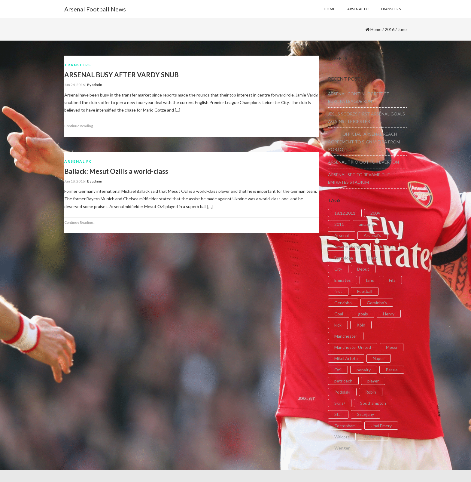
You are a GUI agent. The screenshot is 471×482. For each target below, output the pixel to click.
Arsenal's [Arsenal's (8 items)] (372, 235)
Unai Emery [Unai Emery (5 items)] (381, 425)
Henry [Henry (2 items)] (388, 313)
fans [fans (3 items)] (370, 280)
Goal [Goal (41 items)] (338, 313)
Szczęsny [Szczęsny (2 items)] (365, 414)
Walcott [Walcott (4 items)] (341, 436)
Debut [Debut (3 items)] (363, 269)
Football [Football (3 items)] (364, 291)
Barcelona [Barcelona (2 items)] (343, 257)
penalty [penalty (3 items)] (364, 369)
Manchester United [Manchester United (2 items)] (352, 347)
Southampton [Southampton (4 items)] (373, 403)
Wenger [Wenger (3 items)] (342, 447)
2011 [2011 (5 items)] (339, 224)
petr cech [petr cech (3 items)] (343, 380)
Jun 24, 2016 (74, 84)
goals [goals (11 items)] (363, 313)
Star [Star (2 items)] (338, 414)
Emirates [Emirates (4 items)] (342, 280)
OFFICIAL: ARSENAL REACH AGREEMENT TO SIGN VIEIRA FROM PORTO (364, 141)
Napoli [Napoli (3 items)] (378, 358)
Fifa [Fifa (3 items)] (392, 280)
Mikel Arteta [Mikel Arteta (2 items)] (346, 358)
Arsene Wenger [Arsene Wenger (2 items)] (349, 246)
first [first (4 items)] (338, 291)
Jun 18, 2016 (74, 181)
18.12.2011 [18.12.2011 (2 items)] (344, 213)
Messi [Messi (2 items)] (391, 347)
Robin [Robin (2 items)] (370, 392)
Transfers (77, 65)
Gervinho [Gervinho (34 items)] (343, 302)
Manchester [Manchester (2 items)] (345, 336)
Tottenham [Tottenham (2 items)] (345, 425)
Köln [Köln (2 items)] (361, 324)
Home (375, 29)
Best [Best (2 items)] (372, 257)
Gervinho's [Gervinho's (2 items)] (377, 302)
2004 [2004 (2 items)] (375, 213)
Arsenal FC (78, 161)
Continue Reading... (80, 126)
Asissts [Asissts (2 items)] (386, 246)
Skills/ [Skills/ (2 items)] (339, 403)
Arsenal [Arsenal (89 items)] (341, 235)
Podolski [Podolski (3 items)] (342, 392)
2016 (389, 29)
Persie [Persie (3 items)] (392, 369)
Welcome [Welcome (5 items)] (373, 436)
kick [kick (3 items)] (338, 324)
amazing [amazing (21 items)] (366, 224)
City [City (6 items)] (338, 269)
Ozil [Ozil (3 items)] (338, 369)
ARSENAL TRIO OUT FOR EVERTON (363, 161)
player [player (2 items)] (373, 380)
